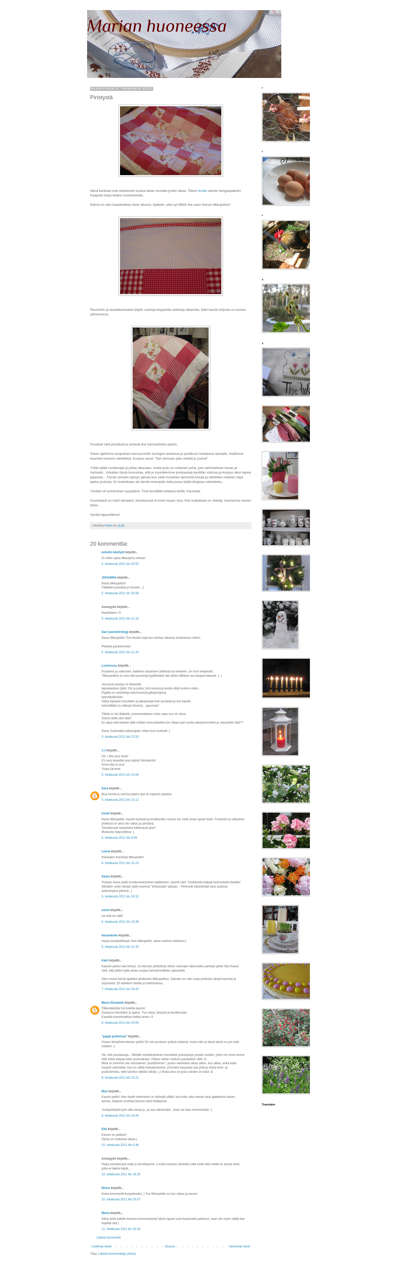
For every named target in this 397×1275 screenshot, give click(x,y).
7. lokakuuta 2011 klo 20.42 (120, 989)
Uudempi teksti (101, 1246)
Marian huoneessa (157, 25)
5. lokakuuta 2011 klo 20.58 (120, 593)
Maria (105, 1213)
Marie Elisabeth (113, 1002)
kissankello (110, 935)
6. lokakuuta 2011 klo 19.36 (120, 921)
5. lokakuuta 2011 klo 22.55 (120, 736)
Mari (105, 1091)
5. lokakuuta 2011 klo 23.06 (120, 774)
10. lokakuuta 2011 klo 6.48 (120, 1145)
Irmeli (106, 813)
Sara (105, 788)
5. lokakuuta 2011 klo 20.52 (120, 564)
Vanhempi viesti (239, 1246)
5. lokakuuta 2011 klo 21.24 (120, 652)
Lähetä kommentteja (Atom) (117, 1254)
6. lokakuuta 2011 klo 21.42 (120, 947)
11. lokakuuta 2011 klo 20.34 (121, 1229)
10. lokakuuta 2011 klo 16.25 (121, 1174)
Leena (106, 851)
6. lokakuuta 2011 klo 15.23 (120, 863)
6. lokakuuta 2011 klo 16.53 (120, 896)
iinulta (202, 191)
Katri (105, 960)
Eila (104, 1129)
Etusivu (170, 1246)
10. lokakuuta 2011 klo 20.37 (121, 1199)
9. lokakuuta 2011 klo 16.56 (120, 1115)
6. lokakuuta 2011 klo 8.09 (119, 837)
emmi (105, 910)
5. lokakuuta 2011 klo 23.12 (120, 799)
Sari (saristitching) (115, 632)
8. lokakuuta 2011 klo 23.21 (120, 1077)
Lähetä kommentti (108, 1237)
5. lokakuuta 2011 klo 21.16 (120, 618)
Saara (106, 876)
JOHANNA (109, 577)
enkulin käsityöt (113, 552)
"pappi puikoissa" (114, 1036)
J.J (104, 750)
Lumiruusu (109, 665)
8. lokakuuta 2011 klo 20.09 (120, 1022)
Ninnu (106, 1188)
